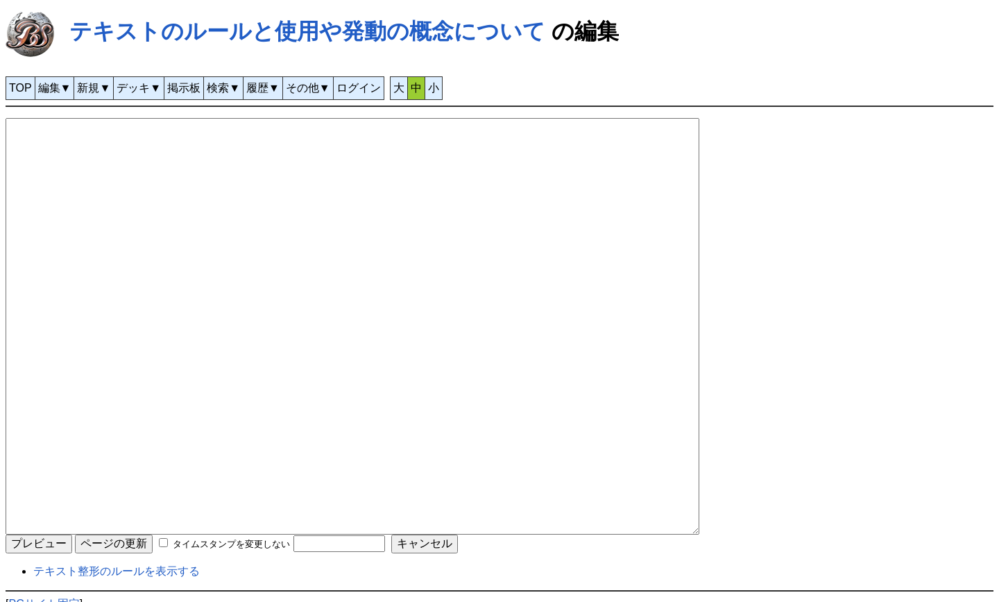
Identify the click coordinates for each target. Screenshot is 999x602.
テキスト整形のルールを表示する (116, 571)
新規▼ (93, 88)
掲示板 (183, 88)
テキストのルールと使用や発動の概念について (307, 31)
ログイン (358, 88)
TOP (20, 88)
